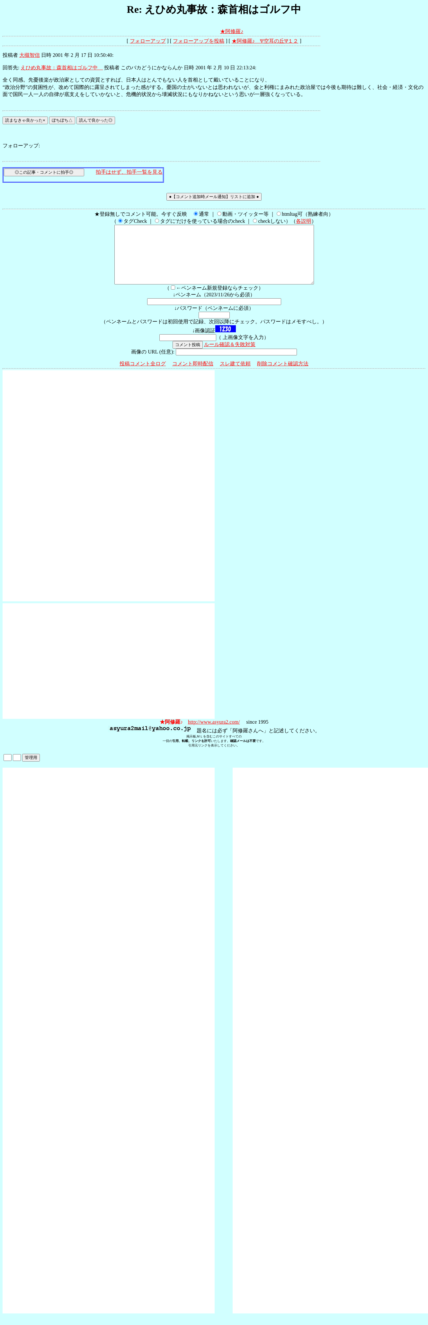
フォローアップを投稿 (198, 41)
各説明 (303, 221)
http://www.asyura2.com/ (214, 733)
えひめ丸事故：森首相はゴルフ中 (62, 67)
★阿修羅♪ (231, 31)
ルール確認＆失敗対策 (229, 356)
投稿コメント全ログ (143, 375)
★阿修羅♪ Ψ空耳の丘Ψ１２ (265, 41)
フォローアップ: (21, 145)
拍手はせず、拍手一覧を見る (129, 172)
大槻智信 (29, 55)
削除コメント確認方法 (282, 375)
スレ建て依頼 (235, 375)
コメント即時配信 (192, 375)
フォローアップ (148, 41)
